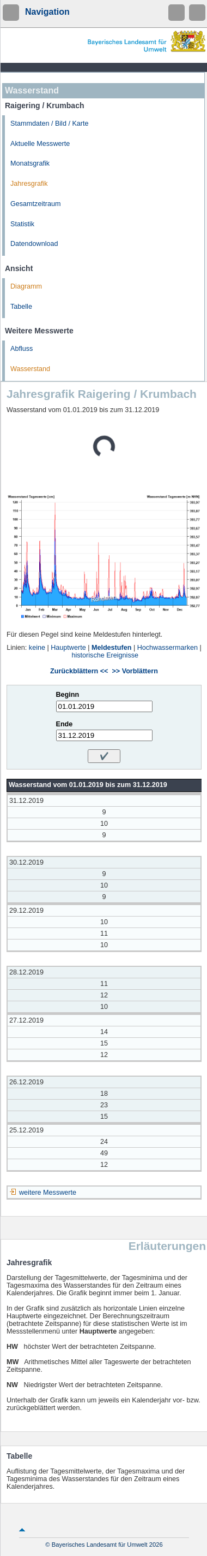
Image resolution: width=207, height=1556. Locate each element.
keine (37, 647)
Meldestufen (111, 647)
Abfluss (21, 349)
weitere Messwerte (47, 1192)
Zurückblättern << (79, 671)
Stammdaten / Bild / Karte (49, 123)
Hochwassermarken (167, 647)
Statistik (22, 224)
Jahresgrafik (29, 183)
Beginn (68, 694)
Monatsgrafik (30, 163)
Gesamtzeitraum (35, 204)
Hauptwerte (68, 647)
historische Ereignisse (105, 655)
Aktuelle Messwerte (40, 144)
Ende (64, 724)
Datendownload (34, 244)
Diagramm (26, 286)
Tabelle (21, 306)
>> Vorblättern (134, 671)
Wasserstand (30, 369)
